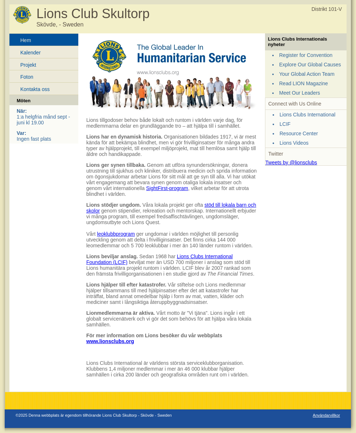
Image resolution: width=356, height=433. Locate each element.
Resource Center (299, 133)
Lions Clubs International (307, 114)
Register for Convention (305, 55)
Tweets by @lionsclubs (291, 162)
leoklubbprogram (116, 234)
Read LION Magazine (303, 83)
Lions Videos (294, 143)
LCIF (285, 124)
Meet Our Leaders (299, 93)
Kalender (30, 52)
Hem (25, 40)
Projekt (28, 65)
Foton (26, 77)
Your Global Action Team (307, 74)
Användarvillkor (326, 415)
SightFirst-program (167, 188)
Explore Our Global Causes (310, 64)
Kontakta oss (35, 89)
